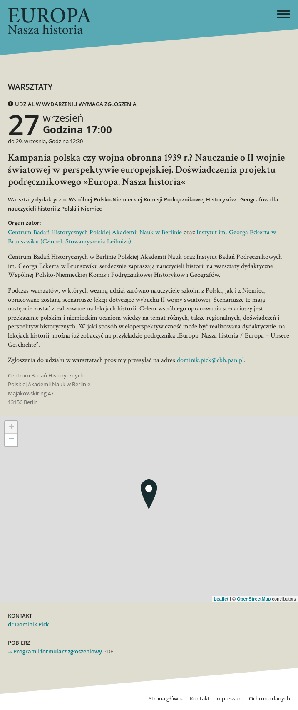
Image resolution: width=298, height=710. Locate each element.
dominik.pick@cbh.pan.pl (210, 359)
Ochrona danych (269, 698)
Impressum (229, 698)
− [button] (11, 440)
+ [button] (11, 427)
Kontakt (200, 698)
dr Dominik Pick (28, 624)
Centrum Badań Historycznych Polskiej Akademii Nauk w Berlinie (95, 232)
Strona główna (166, 698)
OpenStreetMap (254, 598)
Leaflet (221, 598)
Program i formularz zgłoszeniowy (57, 651)
